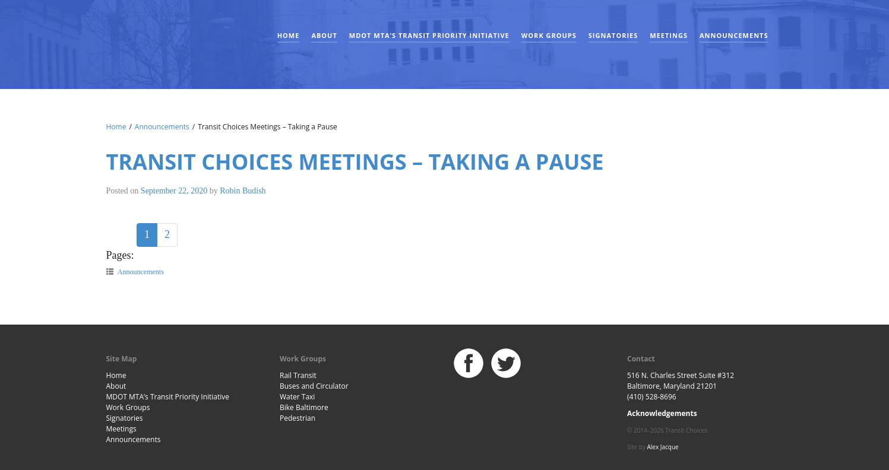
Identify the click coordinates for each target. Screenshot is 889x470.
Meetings (669, 35)
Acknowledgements (662, 413)
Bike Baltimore (304, 407)
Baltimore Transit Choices (145, 38)
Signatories (613, 35)
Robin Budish (242, 190)
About (324, 35)
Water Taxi (297, 397)
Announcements (734, 35)
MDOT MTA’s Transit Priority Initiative (429, 35)
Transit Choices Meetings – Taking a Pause (355, 161)
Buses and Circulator (314, 386)
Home (288, 35)
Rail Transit (298, 375)
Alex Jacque (663, 447)
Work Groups (549, 35)
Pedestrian (297, 418)
